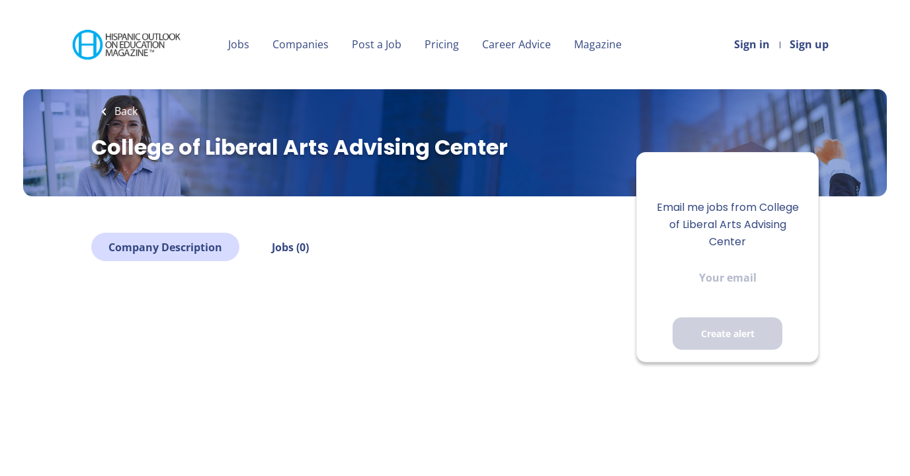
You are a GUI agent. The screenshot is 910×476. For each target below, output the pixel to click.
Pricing (442, 44)
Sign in (752, 44)
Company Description (165, 247)
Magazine (598, 44)
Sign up (809, 44)
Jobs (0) (290, 247)
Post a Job (376, 44)
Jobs (238, 44)
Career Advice (516, 44)
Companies (300, 44)
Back (125, 111)
